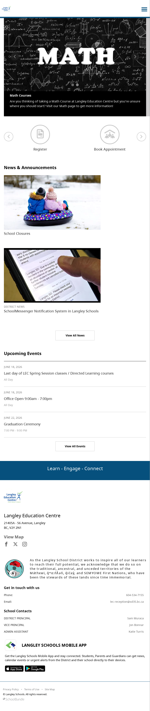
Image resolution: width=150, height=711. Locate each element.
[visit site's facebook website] (6, 544)
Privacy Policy (11, 689)
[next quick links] (141, 136)
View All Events (75, 446)
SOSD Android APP (35, 668)
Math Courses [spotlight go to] (20, 95)
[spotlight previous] (15, 56)
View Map (14, 537)
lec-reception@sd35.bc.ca (127, 601)
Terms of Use (31, 689)
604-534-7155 (135, 595)
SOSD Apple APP (14, 668)
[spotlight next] (135, 56)
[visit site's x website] (15, 544)
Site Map (50, 689)
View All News (75, 335)
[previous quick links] (8, 136)
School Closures (17, 233)
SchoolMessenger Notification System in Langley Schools (51, 311)
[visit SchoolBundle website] (74, 699)
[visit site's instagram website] (24, 544)
